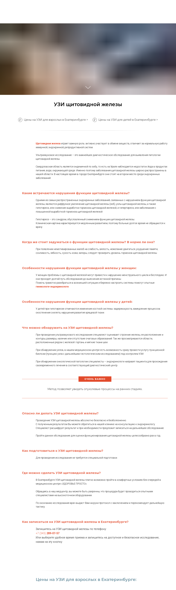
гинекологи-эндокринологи (52, 286)
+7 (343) (47, 533)
